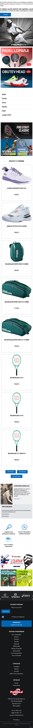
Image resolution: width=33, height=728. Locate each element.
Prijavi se (6, 611)
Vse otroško (16, 476)
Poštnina (16, 639)
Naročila (16, 641)
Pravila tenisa (5, 514)
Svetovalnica (16, 685)
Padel (4, 111)
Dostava (16, 637)
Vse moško (10, 471)
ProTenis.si (16, 719)
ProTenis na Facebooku (18, 617)
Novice (16, 683)
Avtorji (30, 727)
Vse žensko (22, 471)
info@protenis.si (18, 715)
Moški (4, 94)
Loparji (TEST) (6, 115)
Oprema (4, 107)
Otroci (4, 103)
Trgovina (16, 669)
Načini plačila (16, 651)
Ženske (4, 98)
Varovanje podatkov (16, 653)
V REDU (5, 14)
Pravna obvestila (16, 655)
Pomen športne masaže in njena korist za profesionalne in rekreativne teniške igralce (16, 511)
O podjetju (16, 666)
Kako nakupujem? (16, 634)
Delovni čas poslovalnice (16, 673)
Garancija (16, 644)
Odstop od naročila (16, 648)
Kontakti (16, 671)
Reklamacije (16, 646)
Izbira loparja (5, 516)
